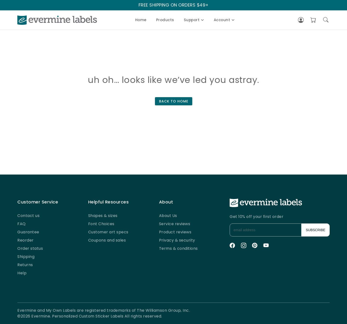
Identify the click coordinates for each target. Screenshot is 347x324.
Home (141, 19)
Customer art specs (108, 232)
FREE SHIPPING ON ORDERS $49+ (174, 5)
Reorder (25, 240)
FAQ (21, 224)
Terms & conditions (178, 248)
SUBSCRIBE (315, 230)
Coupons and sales (107, 240)
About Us (168, 215)
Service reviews (174, 224)
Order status (30, 248)
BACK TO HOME (173, 101)
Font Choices (101, 224)
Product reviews (175, 232)
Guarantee (28, 232)
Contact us (28, 215)
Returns (25, 265)
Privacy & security (177, 240)
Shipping (25, 256)
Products (165, 19)
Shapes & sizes (103, 215)
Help (22, 273)
